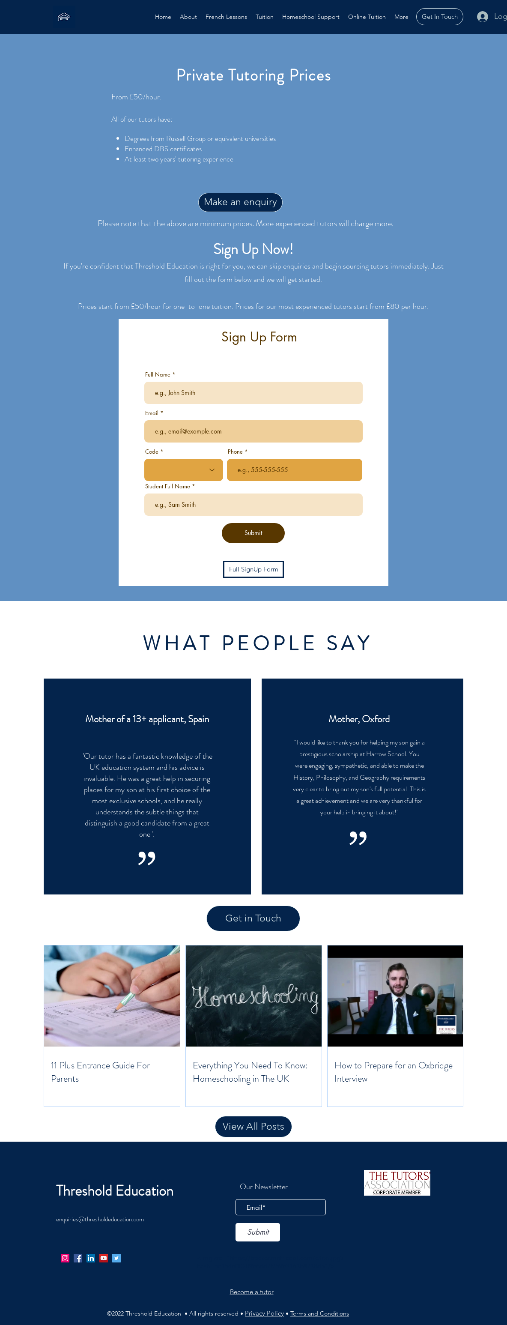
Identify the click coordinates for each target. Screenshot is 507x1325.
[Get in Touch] (253, 918)
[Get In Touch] (439, 16)
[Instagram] (65, 1258)
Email (151, 413)
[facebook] (78, 1258)
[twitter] (116, 1258)
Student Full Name (167, 486)
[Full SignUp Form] (253, 569)
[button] (264, 16)
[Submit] (253, 533)
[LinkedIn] (90, 1258)
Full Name (157, 374)
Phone (235, 452)
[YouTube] (103, 1258)
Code (151, 452)
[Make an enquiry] (240, 202)
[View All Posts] (253, 1126)
